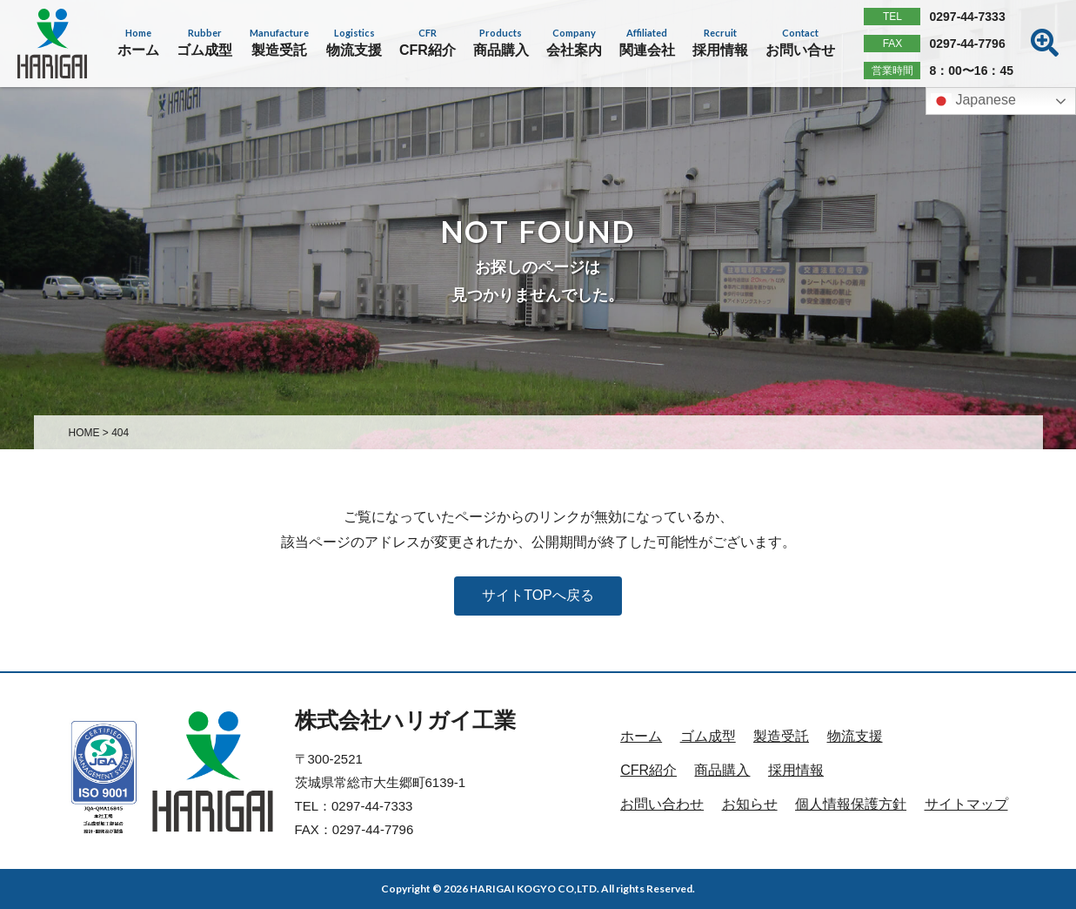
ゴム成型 (708, 736)
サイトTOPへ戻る (538, 595)
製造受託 (781, 736)
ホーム (641, 736)
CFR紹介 (648, 770)
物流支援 (855, 736)
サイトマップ (966, 804)
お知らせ (750, 804)
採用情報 (796, 770)
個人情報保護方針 (850, 804)
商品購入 (722, 770)
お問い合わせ (662, 804)
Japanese (973, 101)
